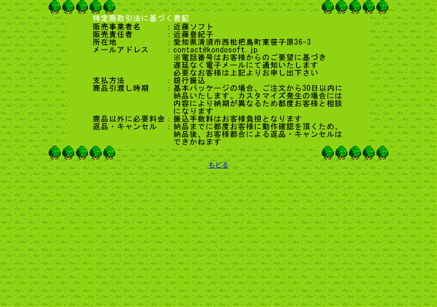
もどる (218, 164)
